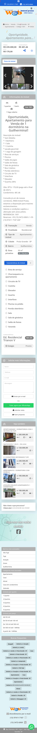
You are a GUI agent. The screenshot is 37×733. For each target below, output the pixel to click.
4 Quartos (6, 606)
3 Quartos (6, 603)
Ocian (5, 563)
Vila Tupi (6, 553)
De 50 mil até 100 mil (10, 621)
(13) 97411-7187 (12, 4)
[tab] (9, 61)
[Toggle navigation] (31, 9)
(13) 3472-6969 (27, 4)
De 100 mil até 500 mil (11, 624)
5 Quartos (6, 610)
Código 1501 (20, 27)
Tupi (4, 556)
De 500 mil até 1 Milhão (11, 628)
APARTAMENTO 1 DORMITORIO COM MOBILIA (16, 471)
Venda (13, 24)
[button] (5, 75)
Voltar (31, 27)
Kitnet (5, 581)
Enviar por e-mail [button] (18, 396)
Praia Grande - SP (23, 24)
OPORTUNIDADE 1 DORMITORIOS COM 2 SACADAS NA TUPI (18, 430)
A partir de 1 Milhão (10, 631)
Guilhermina (7, 567)
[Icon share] (18, 1)
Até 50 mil (6, 617)
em (18, 654)
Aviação (5, 560)
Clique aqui (7, 508)
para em (15, 651)
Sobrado (6, 588)
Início (6, 24)
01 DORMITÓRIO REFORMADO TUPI (16, 457)
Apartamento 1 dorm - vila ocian (14, 444)
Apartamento (9, 27)
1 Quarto (6, 596)
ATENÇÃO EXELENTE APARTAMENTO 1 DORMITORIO (16, 486)
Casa (4, 578)
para (22, 644)
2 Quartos (6, 599)
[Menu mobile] (18, 12)
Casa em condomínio (10, 585)
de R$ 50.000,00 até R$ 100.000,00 (18, 685)
